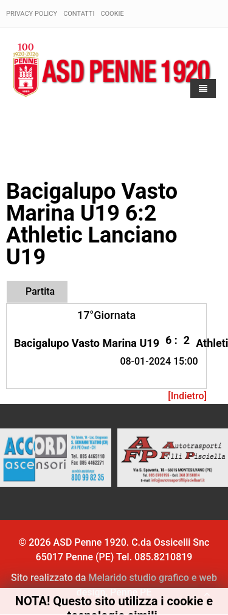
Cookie (111, 14)
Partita (40, 291)
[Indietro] (187, 396)
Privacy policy (31, 14)
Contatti (78, 14)
